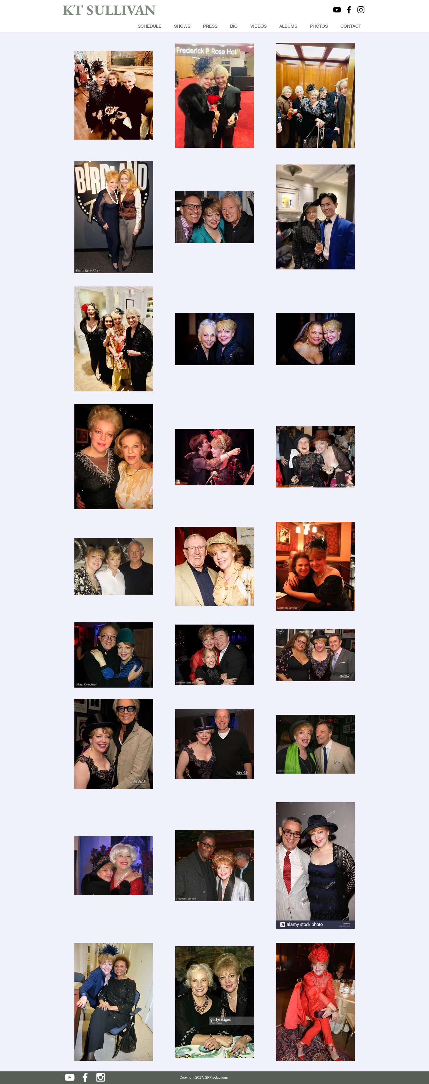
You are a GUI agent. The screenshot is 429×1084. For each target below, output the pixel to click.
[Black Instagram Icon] (361, 9)
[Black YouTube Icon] (337, 9)
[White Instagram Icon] (101, 1077)
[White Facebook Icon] (85, 1077)
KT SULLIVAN (109, 10)
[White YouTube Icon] (70, 1077)
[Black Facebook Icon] (349, 9)
